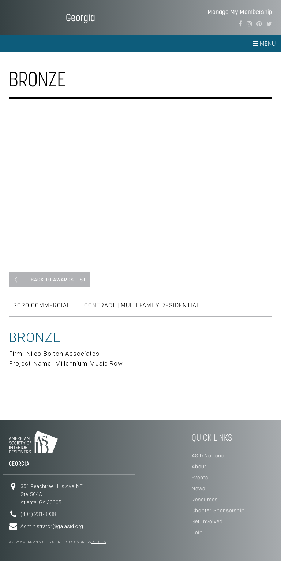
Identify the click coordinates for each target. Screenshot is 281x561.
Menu (264, 44)
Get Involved (207, 521)
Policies (98, 542)
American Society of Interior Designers (31, 17)
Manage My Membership (239, 12)
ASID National (209, 455)
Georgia (80, 17)
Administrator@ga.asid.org (51, 526)
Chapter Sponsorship (218, 510)
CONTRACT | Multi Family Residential (142, 305)
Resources (205, 499)
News (198, 488)
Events (200, 477)
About (199, 466)
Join (197, 532)
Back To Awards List (58, 279)
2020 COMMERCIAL (41, 305)
